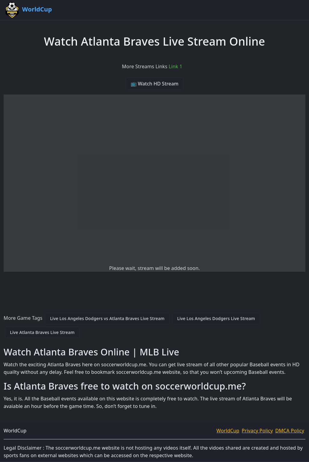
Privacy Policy (257, 430)
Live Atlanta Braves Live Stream (42, 332)
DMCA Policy (289, 430)
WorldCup (227, 430)
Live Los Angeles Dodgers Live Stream (216, 318)
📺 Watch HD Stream (155, 83)
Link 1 (175, 66)
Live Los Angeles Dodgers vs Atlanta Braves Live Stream (107, 318)
